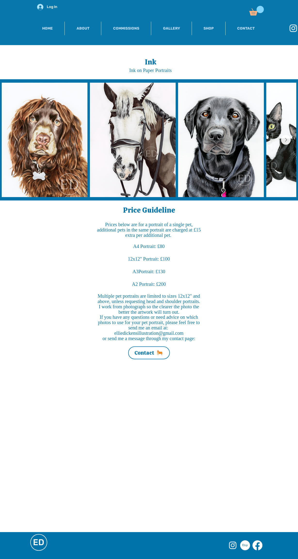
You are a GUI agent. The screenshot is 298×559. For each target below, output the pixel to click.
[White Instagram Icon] (233, 545)
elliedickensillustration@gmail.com (149, 333)
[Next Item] (286, 140)
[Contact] (149, 352)
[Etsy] (245, 545)
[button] (256, 11)
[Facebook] (257, 545)
